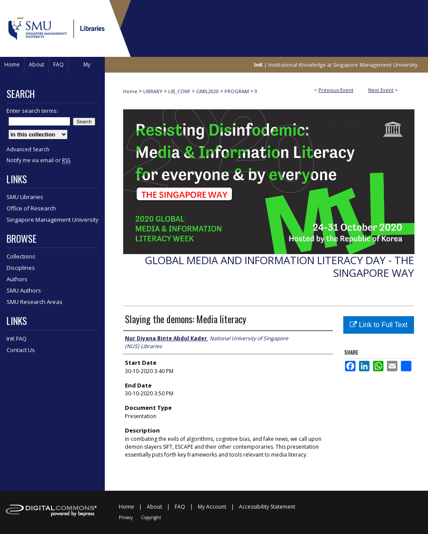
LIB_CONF (180, 91)
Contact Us (21, 350)
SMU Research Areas (34, 302)
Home (130, 91)
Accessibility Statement (267, 506)
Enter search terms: (32, 111)
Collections (21, 256)
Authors (17, 279)
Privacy (126, 517)
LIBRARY (153, 91)
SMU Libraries (25, 197)
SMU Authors (24, 290)
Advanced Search (28, 149)
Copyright (151, 517)
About (154, 506)
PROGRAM (237, 91)
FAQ (180, 506)
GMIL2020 (208, 91)
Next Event (380, 90)
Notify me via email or (38, 160)
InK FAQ (17, 338)
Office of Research (31, 208)
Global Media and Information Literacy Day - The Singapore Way (279, 266)
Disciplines (21, 268)
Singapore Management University (53, 219)
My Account (212, 506)
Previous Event (335, 90)
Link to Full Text (378, 324)
